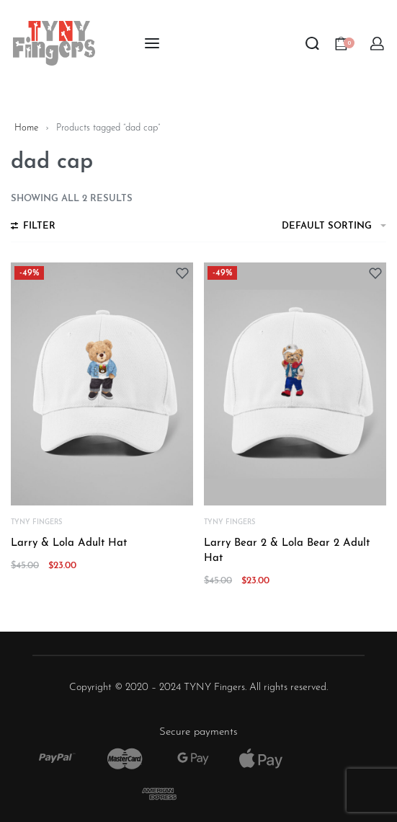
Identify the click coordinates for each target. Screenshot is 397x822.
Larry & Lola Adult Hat (69, 543)
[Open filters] (33, 227)
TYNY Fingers (36, 522)
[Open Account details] (378, 43)
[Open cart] (344, 43)
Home (26, 128)
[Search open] (312, 43)
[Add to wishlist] (182, 273)
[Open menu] (152, 43)
